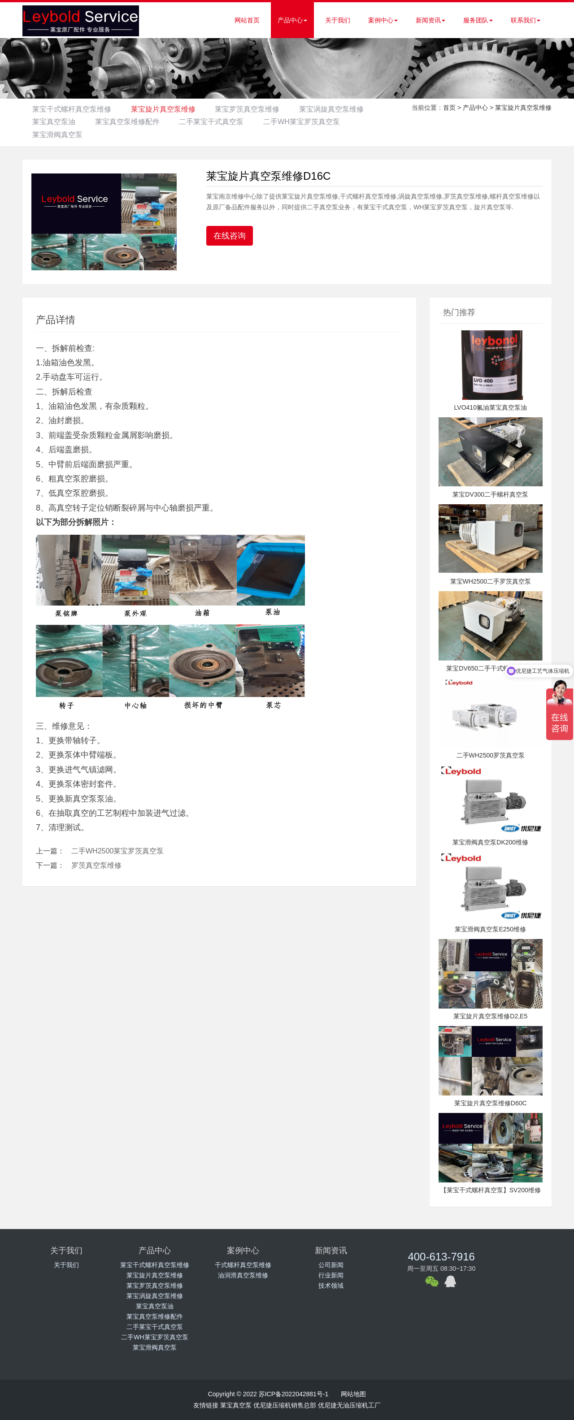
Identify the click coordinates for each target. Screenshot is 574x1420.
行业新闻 (331, 1275)
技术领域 (331, 1285)
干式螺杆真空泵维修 (243, 1264)
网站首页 (247, 20)
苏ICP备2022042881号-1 (294, 1394)
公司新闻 (331, 1264)
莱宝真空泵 (236, 1405)
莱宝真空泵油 (142, 122)
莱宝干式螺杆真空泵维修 (73, 109)
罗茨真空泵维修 (96, 865)
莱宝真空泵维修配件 (218, 122)
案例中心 (383, 20)
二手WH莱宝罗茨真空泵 (72, 135)
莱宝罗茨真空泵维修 (254, 109)
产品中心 (292, 20)
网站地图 (353, 1394)
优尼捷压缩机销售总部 (284, 1405)
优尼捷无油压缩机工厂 (349, 1405)
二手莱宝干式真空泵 (305, 122)
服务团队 (478, 20)
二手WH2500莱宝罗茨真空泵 (117, 851)
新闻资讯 (430, 20)
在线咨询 (229, 235)
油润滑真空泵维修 (243, 1275)
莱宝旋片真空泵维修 (167, 109)
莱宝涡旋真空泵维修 (66, 122)
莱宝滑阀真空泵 (158, 135)
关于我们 (337, 20)
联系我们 (525, 20)
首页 (449, 107)
